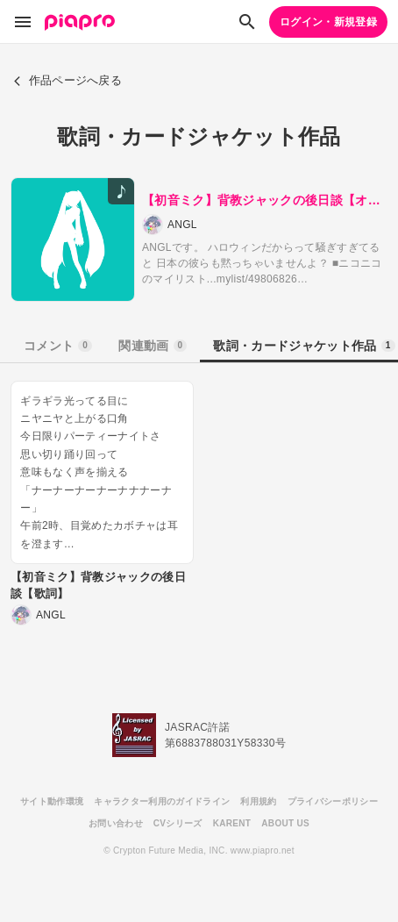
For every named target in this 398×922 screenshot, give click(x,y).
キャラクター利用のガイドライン (162, 801)
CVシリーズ (178, 823)
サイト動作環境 (51, 801)
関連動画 (152, 346)
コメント (58, 346)
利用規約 (258, 801)
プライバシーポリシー (333, 801)
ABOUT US (285, 823)
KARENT (232, 823)
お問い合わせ (116, 823)
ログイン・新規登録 (328, 22)
